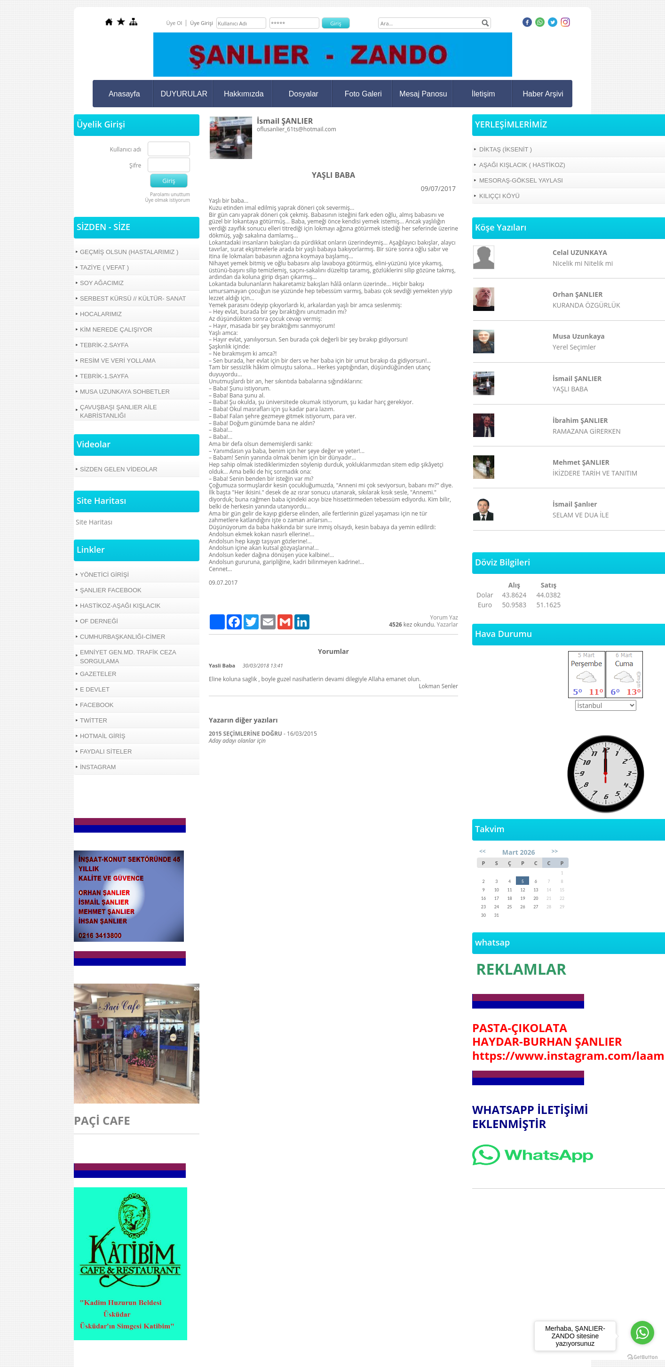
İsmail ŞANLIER (577, 378)
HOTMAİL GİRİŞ (102, 735)
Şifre (135, 165)
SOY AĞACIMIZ (102, 282)
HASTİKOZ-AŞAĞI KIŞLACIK (120, 605)
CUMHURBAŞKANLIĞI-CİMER (122, 636)
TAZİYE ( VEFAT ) (104, 267)
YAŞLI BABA (570, 388)
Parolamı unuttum (170, 194)
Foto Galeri (363, 94)
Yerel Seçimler (574, 346)
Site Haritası (94, 521)
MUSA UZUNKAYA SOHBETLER (125, 391)
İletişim (483, 94)
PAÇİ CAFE (102, 1120)
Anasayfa (124, 94)
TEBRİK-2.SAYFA (104, 345)
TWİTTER (93, 720)
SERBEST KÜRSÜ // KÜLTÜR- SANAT (133, 298)
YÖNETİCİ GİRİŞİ (104, 574)
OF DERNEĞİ (99, 621)
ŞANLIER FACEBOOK (111, 590)
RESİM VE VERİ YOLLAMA (118, 360)
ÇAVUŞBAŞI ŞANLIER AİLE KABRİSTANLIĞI (118, 411)
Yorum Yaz (444, 617)
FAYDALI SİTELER (106, 751)
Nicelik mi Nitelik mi (583, 263)
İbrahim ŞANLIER (580, 420)
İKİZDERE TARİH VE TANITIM (595, 473)
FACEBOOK (97, 704)
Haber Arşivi (543, 94)
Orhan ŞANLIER (577, 294)
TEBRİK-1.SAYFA (104, 376)
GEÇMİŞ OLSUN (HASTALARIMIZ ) (129, 251)
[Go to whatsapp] (642, 1332)
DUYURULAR (184, 94)
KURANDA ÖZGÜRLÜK (586, 305)
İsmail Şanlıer (575, 504)
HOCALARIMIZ (101, 314)
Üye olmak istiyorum (167, 200)
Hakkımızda (243, 94)
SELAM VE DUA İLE (581, 514)
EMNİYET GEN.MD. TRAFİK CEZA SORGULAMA (128, 656)
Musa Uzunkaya (579, 336)
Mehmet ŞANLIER (581, 462)
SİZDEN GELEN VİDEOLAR (119, 469)
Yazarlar (447, 624)
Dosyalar (303, 94)
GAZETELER (98, 673)
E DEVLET (95, 689)
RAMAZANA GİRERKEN (587, 431)
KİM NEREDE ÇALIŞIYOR (116, 329)
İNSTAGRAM (98, 767)
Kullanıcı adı (126, 149)
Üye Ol (174, 22)
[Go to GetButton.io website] (642, 1357)
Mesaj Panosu (423, 94)
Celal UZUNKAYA (580, 252)
